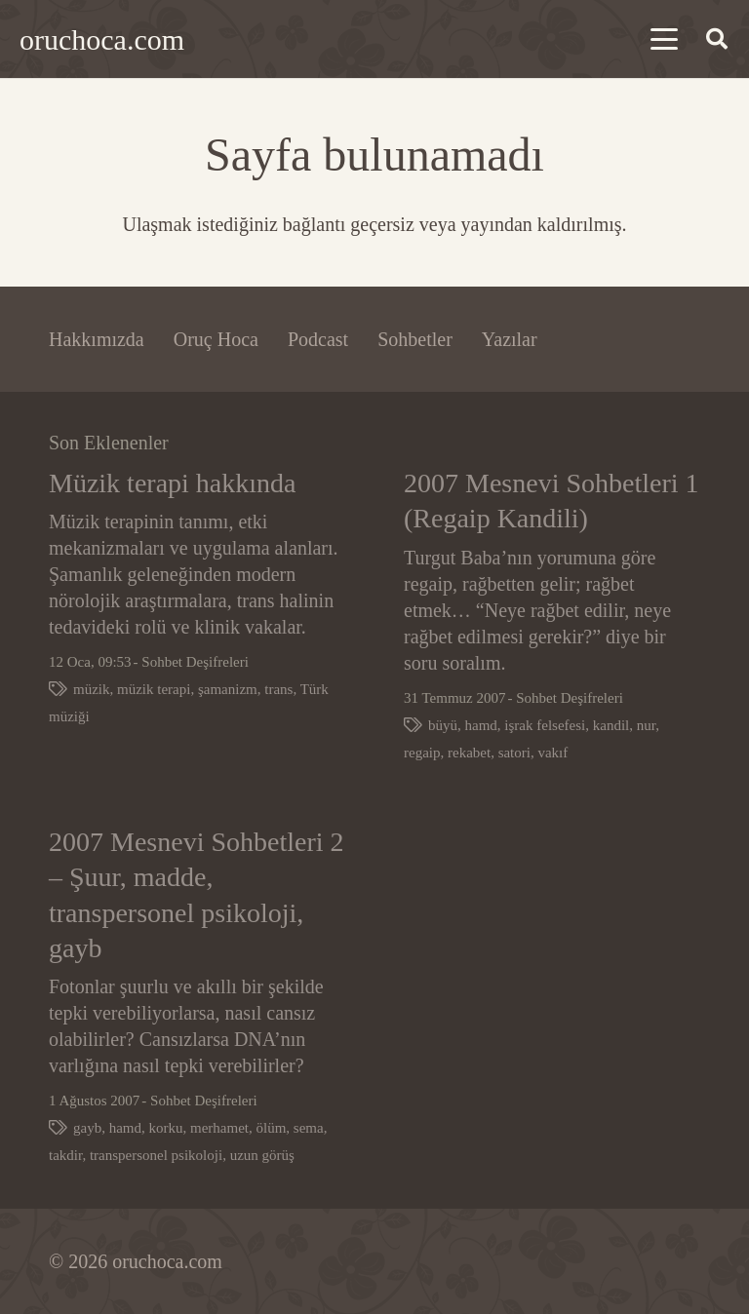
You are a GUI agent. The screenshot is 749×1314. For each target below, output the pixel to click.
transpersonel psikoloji (156, 1156)
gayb (87, 1129)
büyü (442, 725)
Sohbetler (415, 339)
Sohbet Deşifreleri (195, 663)
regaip (422, 752)
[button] (664, 39)
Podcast (318, 339)
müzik (91, 690)
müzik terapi (153, 690)
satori (514, 752)
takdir (65, 1156)
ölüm (271, 1129)
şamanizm (227, 690)
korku (166, 1129)
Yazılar (509, 339)
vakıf (552, 752)
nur (646, 725)
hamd (481, 725)
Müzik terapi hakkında (172, 483)
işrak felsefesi (544, 725)
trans (278, 690)
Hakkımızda (96, 339)
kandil (611, 725)
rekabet (469, 752)
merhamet (219, 1129)
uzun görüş (262, 1156)
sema (309, 1129)
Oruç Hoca (216, 339)
